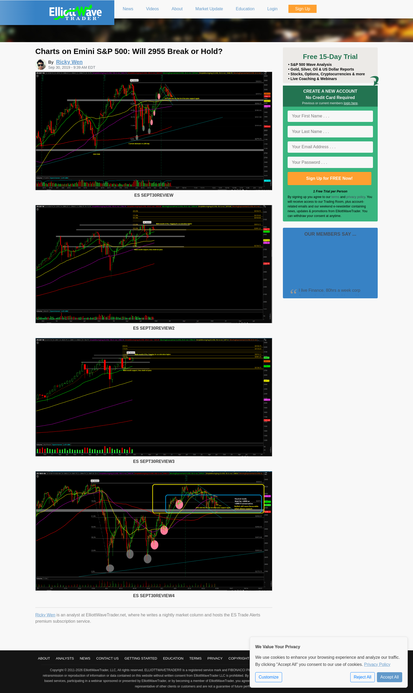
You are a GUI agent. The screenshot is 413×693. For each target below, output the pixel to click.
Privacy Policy (377, 664)
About (44, 658)
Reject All (362, 677)
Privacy (215, 658)
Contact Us (107, 658)
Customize (269, 677)
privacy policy (355, 197)
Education (173, 658)
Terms (195, 658)
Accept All (389, 677)
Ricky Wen (45, 615)
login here (351, 103)
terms (335, 197)
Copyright (238, 658)
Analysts (65, 658)
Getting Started (141, 658)
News (85, 658)
